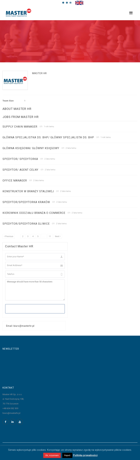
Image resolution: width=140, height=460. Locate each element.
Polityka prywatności (85, 455)
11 (50, 236)
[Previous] (9, 236)
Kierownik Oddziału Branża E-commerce (34, 212)
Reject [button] (67, 455)
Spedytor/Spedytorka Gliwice (26, 223)
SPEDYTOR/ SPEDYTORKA (20, 159)
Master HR (39, 73)
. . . (43, 236)
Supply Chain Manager (20, 126)
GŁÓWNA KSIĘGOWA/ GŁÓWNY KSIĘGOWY (31, 148)
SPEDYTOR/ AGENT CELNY (20, 169)
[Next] (58, 236)
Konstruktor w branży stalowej (28, 191)
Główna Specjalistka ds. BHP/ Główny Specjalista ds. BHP (48, 137)
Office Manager (15, 180)
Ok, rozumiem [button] (52, 455)
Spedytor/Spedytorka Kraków (26, 202)
